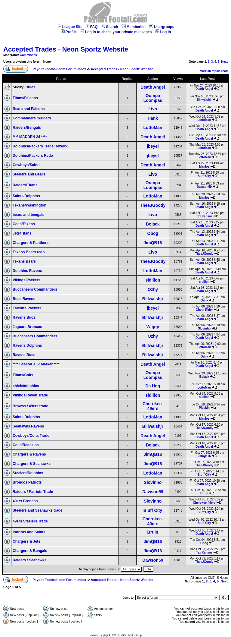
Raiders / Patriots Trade (33, 492)
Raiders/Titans (25, 185)
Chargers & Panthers (30, 243)
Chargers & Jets (26, 541)
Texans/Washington (29, 205)
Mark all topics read (214, 71)
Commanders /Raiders (32, 118)
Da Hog (152, 385)
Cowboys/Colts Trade (31, 436)
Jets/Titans (22, 233)
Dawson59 (204, 186)
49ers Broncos (25, 501)
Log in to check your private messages (116, 32)
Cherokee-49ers (153, 406)
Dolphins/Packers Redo (33, 155)
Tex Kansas (204, 216)
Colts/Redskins (26, 445)
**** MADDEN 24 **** (30, 137)
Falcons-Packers (27, 308)
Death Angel (152, 87)
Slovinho (204, 328)
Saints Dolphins (26, 417)
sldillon (152, 280)
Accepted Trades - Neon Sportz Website (65, 49)
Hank (153, 118)
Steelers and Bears (29, 174)
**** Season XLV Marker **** (36, 364)
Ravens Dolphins (27, 345)
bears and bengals (28, 215)
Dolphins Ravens (27, 271)
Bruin (204, 493)
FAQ (92, 27)
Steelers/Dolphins (28, 473)
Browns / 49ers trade (30, 406)
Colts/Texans (24, 224)
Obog (153, 233)
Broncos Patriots (27, 482)
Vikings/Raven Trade (30, 395)
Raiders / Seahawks (29, 560)
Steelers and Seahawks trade (37, 510)
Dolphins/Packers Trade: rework (40, 146)
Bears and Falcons (29, 109)
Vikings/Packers (26, 280)
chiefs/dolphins (26, 386)
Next (224, 61)
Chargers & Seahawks (32, 464)
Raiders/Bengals (27, 127)
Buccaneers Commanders (35, 289)
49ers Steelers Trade (30, 521)
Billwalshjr (204, 99)
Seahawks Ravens (28, 426)
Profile (69, 32)
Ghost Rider (204, 309)
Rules (30, 87)
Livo (152, 108)
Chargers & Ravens (29, 454)
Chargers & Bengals (30, 551)
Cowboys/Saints (27, 165)
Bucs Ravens (24, 299)
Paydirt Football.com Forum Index (59, 69)
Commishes (28, 55)
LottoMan (204, 119)
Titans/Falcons (25, 98)
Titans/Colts (23, 375)
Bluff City (204, 176)
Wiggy (152, 326)
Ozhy (153, 289)
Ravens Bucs (24, 317)
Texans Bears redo (29, 252)
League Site (70, 27)
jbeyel (153, 146)
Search (110, 27)
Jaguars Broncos (27, 327)
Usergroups (161, 27)
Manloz (204, 166)
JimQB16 (153, 242)
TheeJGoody (152, 205)
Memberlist (134, 27)
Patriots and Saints (29, 532)
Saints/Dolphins (26, 196)
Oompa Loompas (152, 98)
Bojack (153, 224)
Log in (163, 32)
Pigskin (204, 407)
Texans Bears (24, 261)
